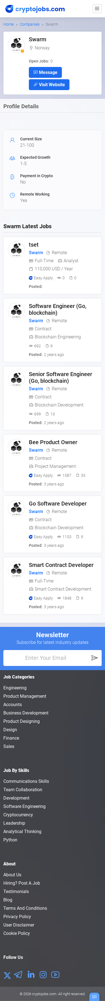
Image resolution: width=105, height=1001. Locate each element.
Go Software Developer (58, 503)
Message (45, 72)
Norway (42, 47)
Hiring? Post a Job (21, 883)
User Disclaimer (18, 925)
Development (16, 798)
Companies (29, 24)
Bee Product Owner (53, 442)
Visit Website (49, 84)
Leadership (14, 823)
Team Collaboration (22, 789)
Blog (7, 900)
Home (8, 24)
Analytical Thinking (22, 831)
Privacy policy (17, 916)
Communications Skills (26, 781)
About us (12, 874)
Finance (11, 738)
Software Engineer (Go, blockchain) (57, 309)
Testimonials (16, 891)
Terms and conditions (25, 908)
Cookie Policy (16, 933)
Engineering (15, 687)
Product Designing (21, 721)
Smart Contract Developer (61, 565)
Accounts (12, 704)
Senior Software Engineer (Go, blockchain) (60, 377)
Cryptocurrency (18, 814)
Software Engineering (24, 806)
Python (10, 840)
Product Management (24, 696)
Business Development (25, 713)
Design (10, 729)
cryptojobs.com (44, 994)
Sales (8, 746)
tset (34, 244)
